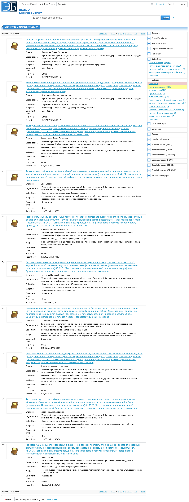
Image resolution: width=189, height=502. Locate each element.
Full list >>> (153, 75)
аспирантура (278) (157, 90)
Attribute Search (47, 4)
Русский (160, 4)
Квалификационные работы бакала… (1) (167, 72)
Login (182, 4)
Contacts (62, 4)
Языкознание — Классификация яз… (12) (167, 100)
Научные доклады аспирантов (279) (165, 66)
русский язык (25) (157, 93)
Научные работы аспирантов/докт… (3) (167, 69)
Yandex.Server (50, 499)
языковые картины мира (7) (162, 116)
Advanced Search (29, 4)
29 (136, 33)
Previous (103, 33)
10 (128, 33)
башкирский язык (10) (159, 106)
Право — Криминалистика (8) (162, 113)
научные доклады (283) (160, 87)
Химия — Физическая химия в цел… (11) (167, 103)
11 (130, 33)
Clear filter (153, 83)
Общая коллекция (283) (160, 62)
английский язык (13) (159, 96)
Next (143, 33)
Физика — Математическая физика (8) (166, 109)
